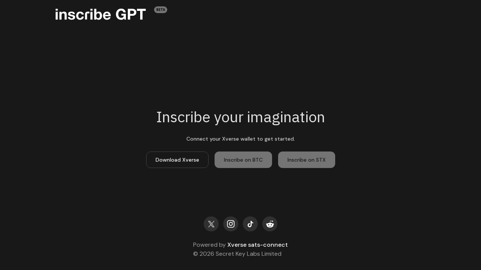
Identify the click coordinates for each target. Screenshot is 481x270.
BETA (160, 10)
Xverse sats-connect (257, 245)
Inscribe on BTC (243, 159)
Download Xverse (177, 159)
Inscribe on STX (306, 159)
